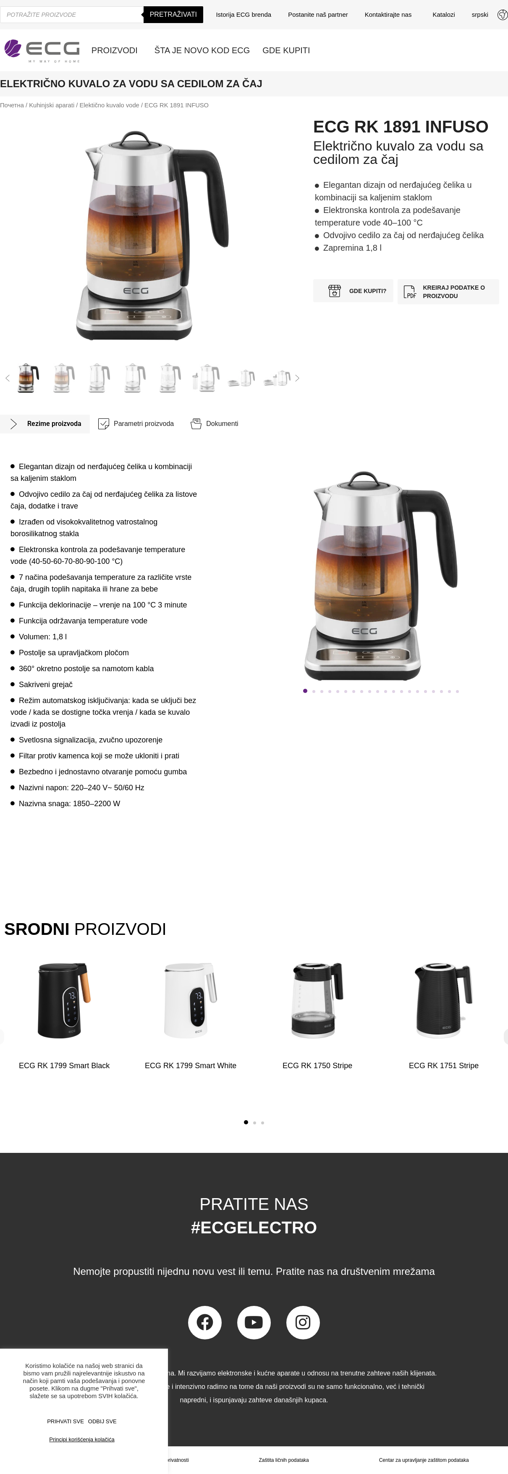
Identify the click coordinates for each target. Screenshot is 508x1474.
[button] (7, 378)
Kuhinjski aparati (51, 105)
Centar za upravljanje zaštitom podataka (424, 1460)
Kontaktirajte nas (390, 14)
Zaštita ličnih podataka (284, 1460)
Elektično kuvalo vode (109, 105)
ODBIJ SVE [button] (102, 1421)
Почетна (12, 105)
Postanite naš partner (318, 14)
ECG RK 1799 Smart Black (64, 1065)
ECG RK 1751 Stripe (444, 1065)
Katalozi (443, 14)
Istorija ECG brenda (243, 14)
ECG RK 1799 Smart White (190, 1065)
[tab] (45, 424)
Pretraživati (173, 14)
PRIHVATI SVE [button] (65, 1421)
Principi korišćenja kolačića (81, 1439)
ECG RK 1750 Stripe (317, 1065)
